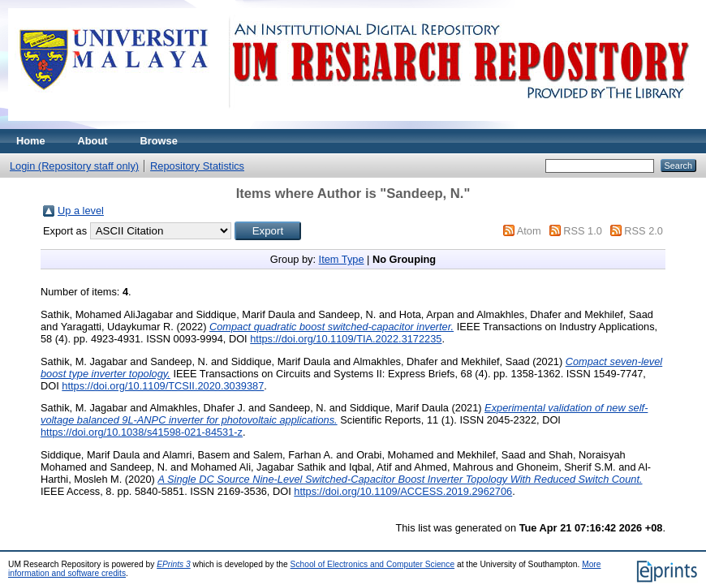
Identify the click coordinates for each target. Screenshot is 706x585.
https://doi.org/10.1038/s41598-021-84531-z (142, 432)
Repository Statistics (197, 166)
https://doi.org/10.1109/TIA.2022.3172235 (345, 339)
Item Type (341, 259)
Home (30, 141)
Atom (529, 231)
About (93, 141)
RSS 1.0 (582, 231)
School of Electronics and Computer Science (373, 564)
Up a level (81, 210)
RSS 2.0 (643, 231)
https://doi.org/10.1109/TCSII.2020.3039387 (163, 386)
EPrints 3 (174, 564)
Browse (159, 141)
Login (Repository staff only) (74, 166)
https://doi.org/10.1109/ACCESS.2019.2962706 (403, 491)
